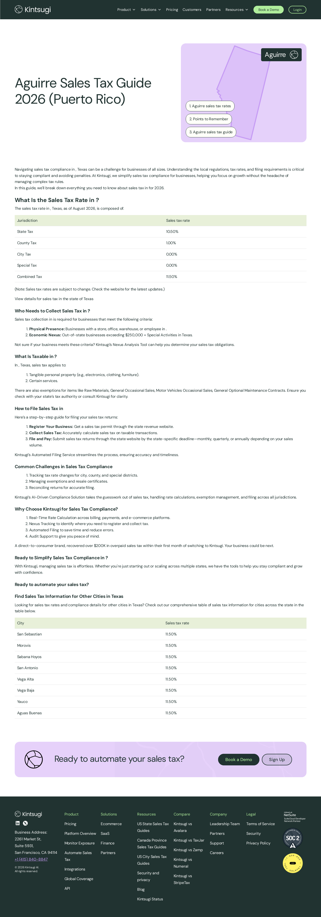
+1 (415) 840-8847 (31, 859)
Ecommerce (111, 823)
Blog (141, 889)
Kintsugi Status (150, 899)
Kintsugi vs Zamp (188, 849)
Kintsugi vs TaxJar (189, 840)
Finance (107, 843)
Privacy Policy (258, 843)
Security (253, 833)
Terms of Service (260, 823)
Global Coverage (78, 878)
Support (217, 843)
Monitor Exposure (79, 843)
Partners (108, 852)
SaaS (105, 833)
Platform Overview (80, 833)
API (67, 888)
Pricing (70, 823)
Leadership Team (225, 823)
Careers (217, 852)
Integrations (74, 869)
